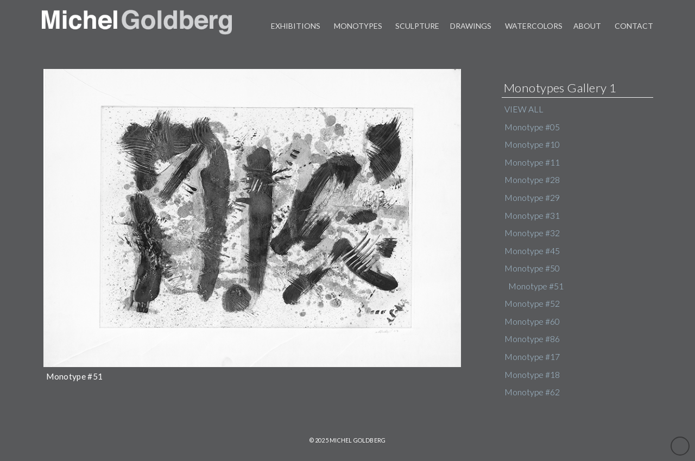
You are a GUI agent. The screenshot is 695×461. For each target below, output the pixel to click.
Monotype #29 (532, 197)
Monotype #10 (532, 144)
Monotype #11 (532, 162)
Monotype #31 (532, 215)
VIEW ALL (524, 109)
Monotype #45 (532, 251)
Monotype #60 (532, 321)
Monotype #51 (536, 286)
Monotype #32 (532, 233)
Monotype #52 (532, 303)
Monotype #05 (532, 127)
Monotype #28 (532, 179)
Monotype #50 (532, 268)
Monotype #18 (532, 374)
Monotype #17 (532, 356)
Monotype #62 (532, 392)
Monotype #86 (532, 339)
